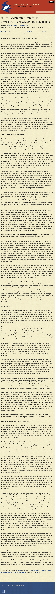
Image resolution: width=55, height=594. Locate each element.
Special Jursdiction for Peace (17, 572)
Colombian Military (34, 570)
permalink (39, 572)
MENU (52, 2)
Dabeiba (43, 570)
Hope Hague (24, 25)
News (19, 570)
